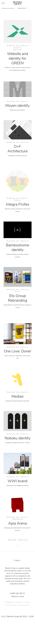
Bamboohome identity (17, 247)
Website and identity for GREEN (17, 58)
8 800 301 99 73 (17, 593)
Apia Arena (17, 523)
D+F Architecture (17, 148)
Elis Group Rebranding (17, 298)
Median (17, 396)
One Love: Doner (17, 351)
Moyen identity (17, 105)
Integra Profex (17, 204)
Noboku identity (17, 438)
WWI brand (17, 481)
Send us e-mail (17, 596)
